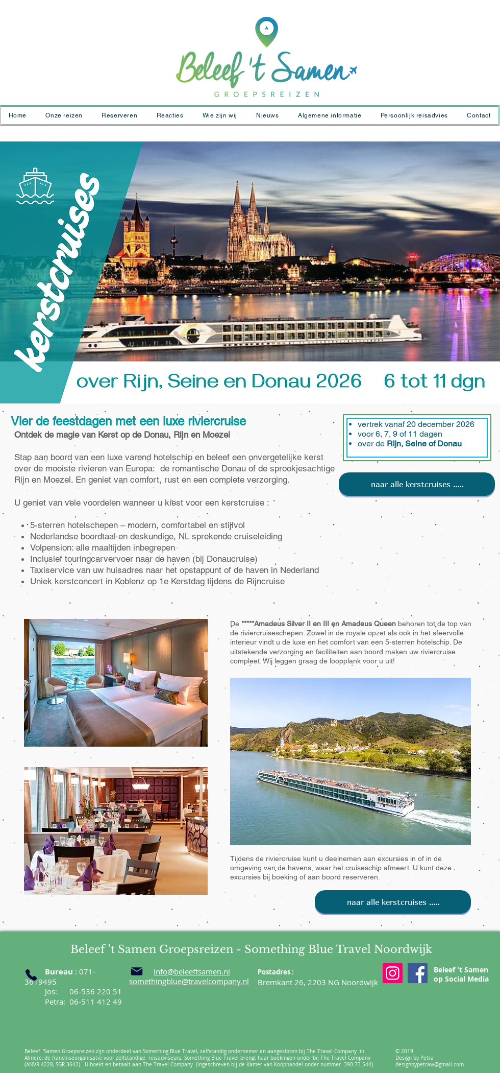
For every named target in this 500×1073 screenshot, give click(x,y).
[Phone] (31, 975)
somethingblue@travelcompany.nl (189, 981)
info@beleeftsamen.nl (192, 971)
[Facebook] (418, 973)
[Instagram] (393, 973)
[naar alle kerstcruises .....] (417, 484)
